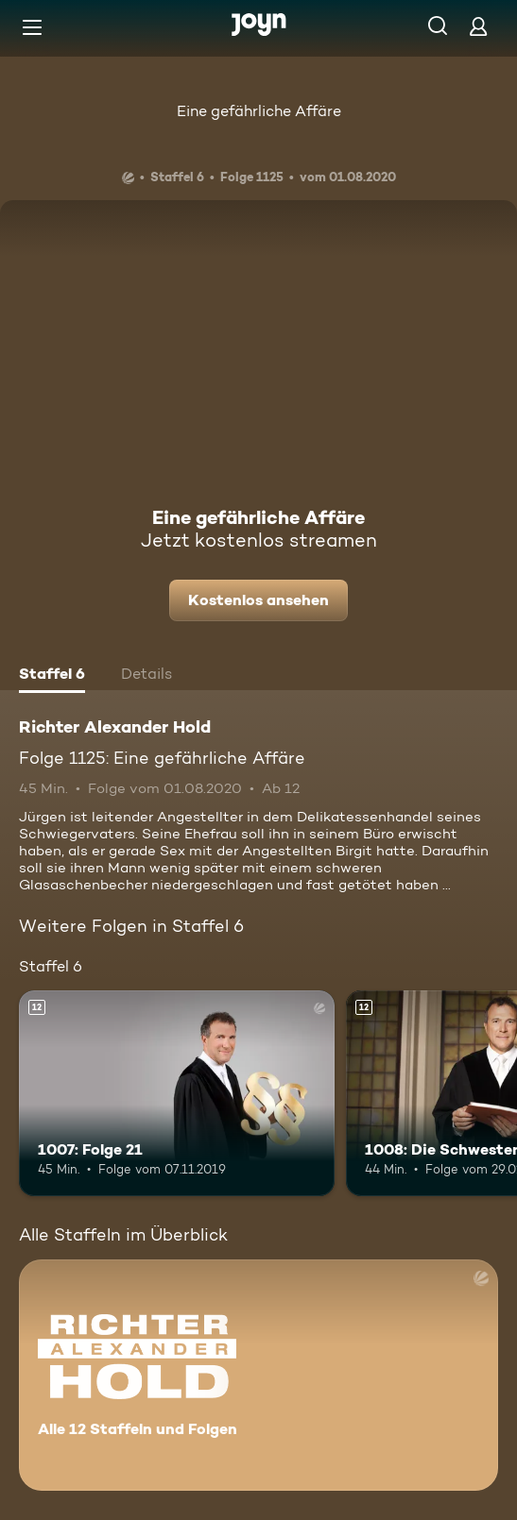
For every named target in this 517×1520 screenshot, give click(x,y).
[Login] (478, 25)
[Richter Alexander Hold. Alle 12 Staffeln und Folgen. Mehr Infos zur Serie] (258, 1375)
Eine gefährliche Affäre (259, 111)
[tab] (52, 676)
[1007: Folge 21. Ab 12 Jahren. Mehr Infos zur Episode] (177, 1092)
